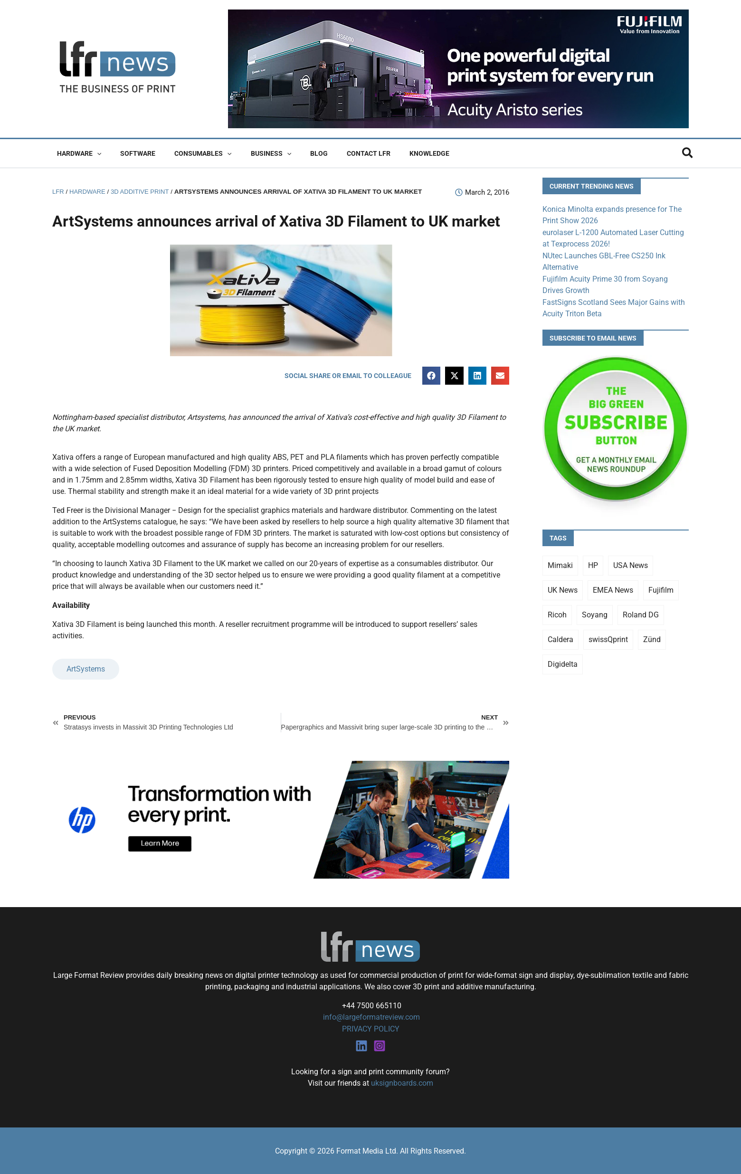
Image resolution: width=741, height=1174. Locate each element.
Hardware (76, 153)
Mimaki (560, 563)
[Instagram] (379, 1045)
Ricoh (557, 612)
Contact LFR (337, 153)
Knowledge (392, 153)
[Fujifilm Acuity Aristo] (458, 68)
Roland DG (641, 612)
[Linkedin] (361, 1045)
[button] (94, 153)
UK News (563, 587)
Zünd (652, 637)
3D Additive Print (143, 191)
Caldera (560, 637)
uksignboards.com (402, 1082)
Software (129, 153)
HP (593, 563)
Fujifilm (661, 587)
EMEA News (613, 587)
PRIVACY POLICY (370, 1028)
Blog (293, 153)
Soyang (595, 612)
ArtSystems (85, 669)
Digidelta (563, 661)
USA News (630, 563)
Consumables (188, 153)
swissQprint (608, 637)
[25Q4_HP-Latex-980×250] (280, 819)
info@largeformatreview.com (370, 1017)
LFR (58, 191)
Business (251, 153)
